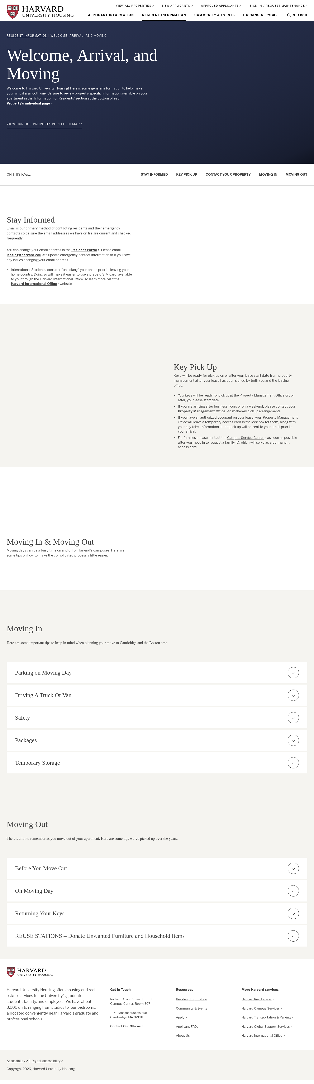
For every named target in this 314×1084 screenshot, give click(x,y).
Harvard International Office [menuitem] (262, 1035)
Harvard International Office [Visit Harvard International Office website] (34, 284)
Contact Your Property (228, 174)
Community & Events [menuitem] (214, 15)
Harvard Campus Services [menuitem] (261, 1008)
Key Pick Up (186, 174)
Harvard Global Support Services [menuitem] (266, 1026)
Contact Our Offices (125, 1026)
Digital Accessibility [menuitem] (46, 1061)
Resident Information (27, 35)
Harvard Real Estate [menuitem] (256, 999)
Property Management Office (201, 411)
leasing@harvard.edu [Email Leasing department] (24, 255)
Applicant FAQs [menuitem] (187, 1026)
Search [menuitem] (300, 15)
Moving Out (296, 174)
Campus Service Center (245, 438)
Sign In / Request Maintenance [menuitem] (277, 5)
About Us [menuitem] (183, 1035)
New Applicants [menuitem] (176, 5)
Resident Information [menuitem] (164, 15)
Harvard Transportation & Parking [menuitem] (266, 1017)
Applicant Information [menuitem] (111, 15)
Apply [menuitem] (180, 1017)
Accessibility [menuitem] (16, 1061)
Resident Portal (84, 250)
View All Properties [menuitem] (134, 5)
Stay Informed (154, 174)
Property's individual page (28, 103)
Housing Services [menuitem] (261, 15)
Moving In (268, 174)
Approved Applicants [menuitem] (220, 5)
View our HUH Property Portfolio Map (43, 124)
